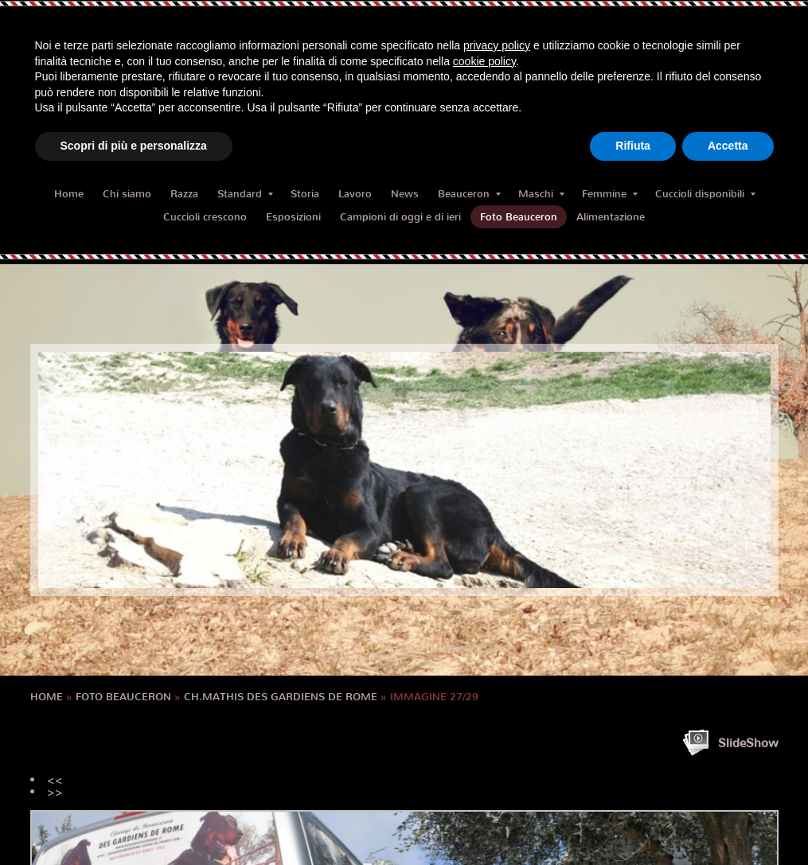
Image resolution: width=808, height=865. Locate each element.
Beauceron (469, 194)
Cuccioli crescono (205, 217)
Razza (184, 194)
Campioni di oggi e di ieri (400, 217)
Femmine (610, 194)
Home (69, 194)
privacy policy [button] (496, 45)
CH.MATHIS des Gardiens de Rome (280, 696)
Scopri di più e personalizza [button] (134, 145)
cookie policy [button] (484, 61)
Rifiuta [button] (632, 145)
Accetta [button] (728, 145)
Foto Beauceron (518, 217)
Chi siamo (127, 194)
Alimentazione (610, 217)
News (405, 194)
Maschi (541, 194)
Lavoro (355, 194)
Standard (245, 194)
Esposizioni (293, 217)
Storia (305, 194)
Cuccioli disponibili (705, 194)
